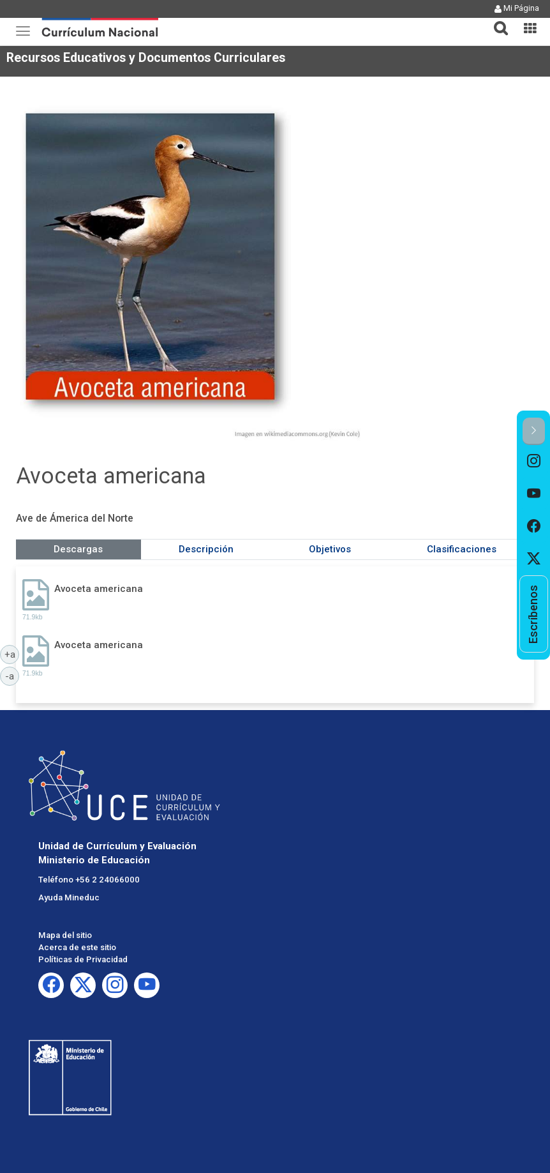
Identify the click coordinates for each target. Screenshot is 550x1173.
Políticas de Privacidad (83, 959)
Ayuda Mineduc (69, 897)
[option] (533, 461)
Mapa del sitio (65, 935)
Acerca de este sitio (77, 947)
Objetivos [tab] (330, 549)
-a (12, 675)
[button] (496, 20)
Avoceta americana (98, 588)
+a (12, 653)
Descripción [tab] (206, 549)
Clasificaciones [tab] (461, 549)
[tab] (496, 20)
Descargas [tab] (78, 549)
